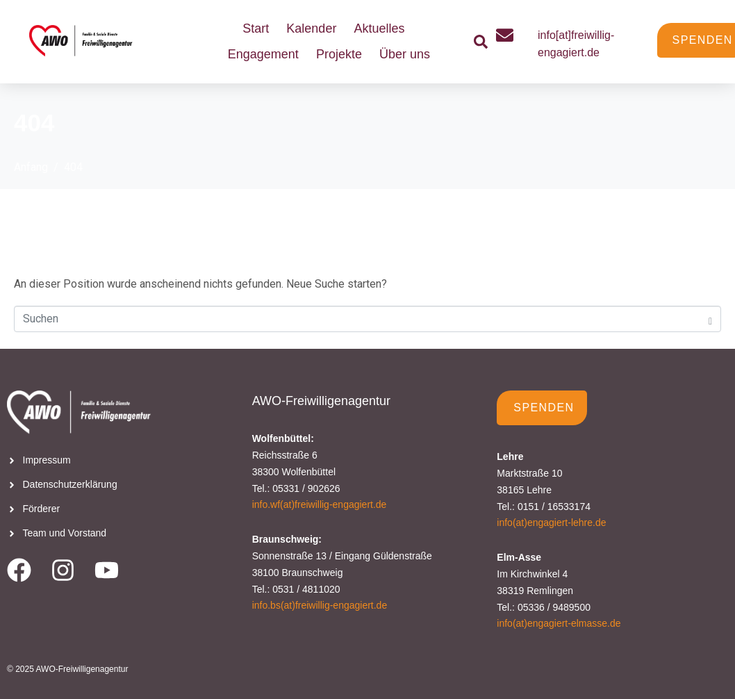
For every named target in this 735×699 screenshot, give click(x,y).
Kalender (311, 28)
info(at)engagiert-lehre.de (551, 522)
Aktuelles (379, 28)
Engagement (263, 54)
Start (255, 28)
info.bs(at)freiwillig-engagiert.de (320, 605)
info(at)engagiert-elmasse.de (558, 623)
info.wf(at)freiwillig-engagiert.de (319, 504)
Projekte (339, 54)
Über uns (404, 54)
